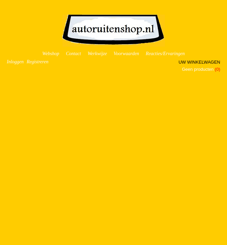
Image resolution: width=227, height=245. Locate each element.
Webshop (50, 53)
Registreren (37, 61)
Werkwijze (97, 53)
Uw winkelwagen (199, 62)
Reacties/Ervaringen (165, 53)
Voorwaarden (126, 53)
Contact (73, 53)
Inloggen (15, 61)
